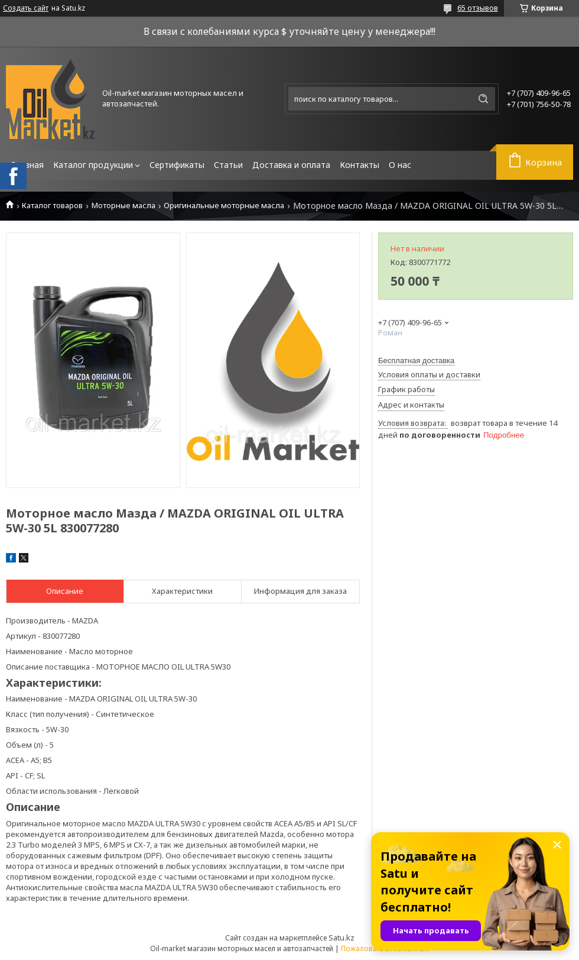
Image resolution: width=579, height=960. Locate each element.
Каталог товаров (52, 206)
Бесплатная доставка (416, 360)
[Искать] (483, 99)
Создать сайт (25, 8)
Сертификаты (176, 164)
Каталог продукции (93, 164)
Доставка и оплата (291, 164)
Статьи (228, 164)
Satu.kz (341, 937)
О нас (400, 164)
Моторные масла (123, 206)
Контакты (359, 164)
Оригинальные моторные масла (224, 206)
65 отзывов (477, 7)
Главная (27, 164)
